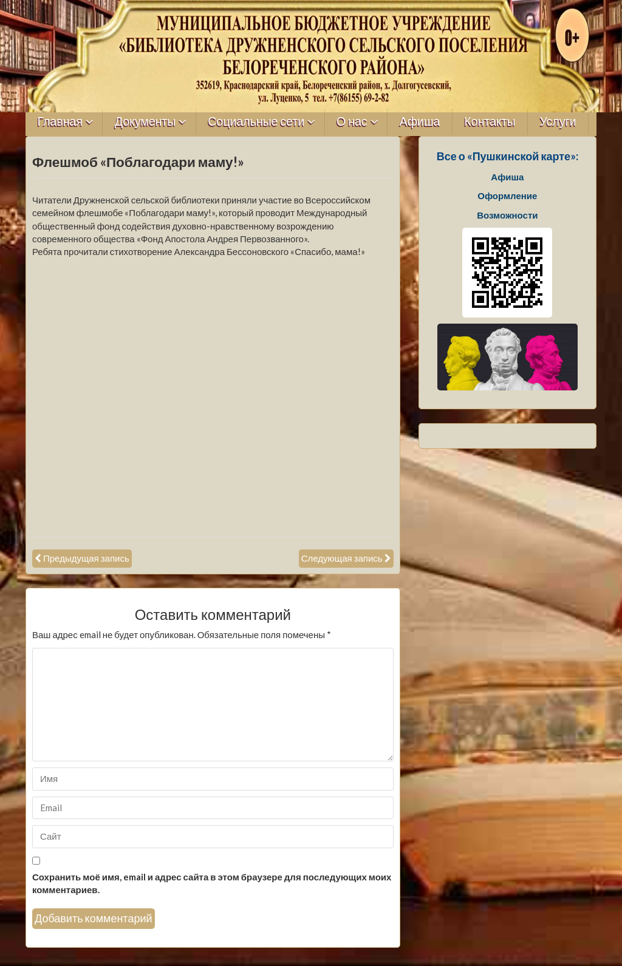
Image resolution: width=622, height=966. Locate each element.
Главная (60, 121)
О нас (352, 121)
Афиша (420, 121)
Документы (145, 121)
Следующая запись (342, 558)
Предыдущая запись (86, 558)
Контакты (489, 121)
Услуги (557, 121)
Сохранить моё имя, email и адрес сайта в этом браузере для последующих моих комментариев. (211, 883)
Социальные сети (256, 121)
